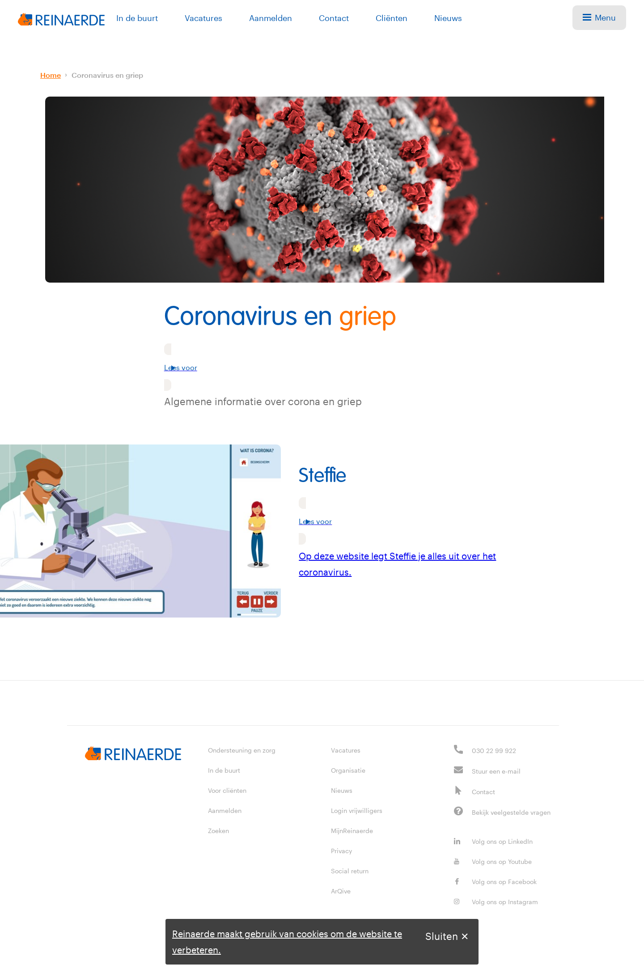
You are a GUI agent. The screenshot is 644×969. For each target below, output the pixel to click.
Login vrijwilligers (356, 810)
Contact (334, 18)
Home (50, 75)
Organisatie (348, 770)
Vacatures (203, 18)
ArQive (341, 891)
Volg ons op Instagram (496, 902)
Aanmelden (270, 18)
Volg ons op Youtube (493, 861)
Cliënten (391, 18)
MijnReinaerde (352, 830)
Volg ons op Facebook (495, 881)
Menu (599, 17)
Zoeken (218, 830)
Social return (350, 871)
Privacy (341, 851)
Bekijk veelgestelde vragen (511, 812)
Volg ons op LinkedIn (493, 841)
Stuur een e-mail (496, 771)
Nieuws (448, 18)
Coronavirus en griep (107, 75)
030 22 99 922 (494, 750)
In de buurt (137, 18)
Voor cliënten (227, 790)
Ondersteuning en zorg (241, 750)
